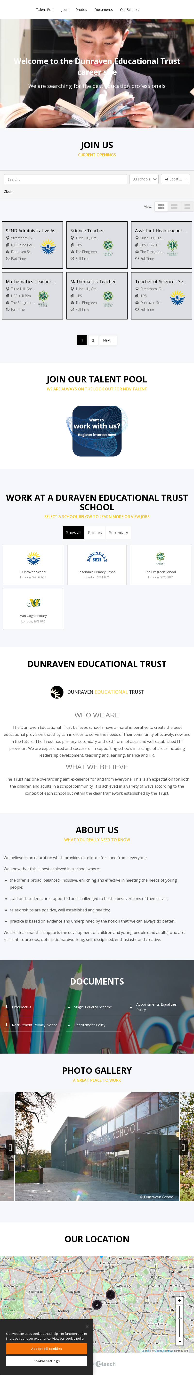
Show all (73, 532)
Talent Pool (45, 9)
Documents (103, 9)
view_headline (187, 206)
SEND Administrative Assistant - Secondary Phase (32, 230)
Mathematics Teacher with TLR (32, 281)
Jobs (65, 9)
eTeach (97, 1364)
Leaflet (146, 1350)
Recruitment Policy (89, 1024)
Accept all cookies (46, 1348)
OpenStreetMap (163, 1350)
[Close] (87, 1326)
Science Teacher (87, 230)
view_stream (174, 206)
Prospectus (21, 1006)
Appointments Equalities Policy (156, 1007)
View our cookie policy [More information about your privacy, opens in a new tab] (68, 1338)
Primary (95, 532)
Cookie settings (46, 1361)
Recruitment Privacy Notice (34, 1024)
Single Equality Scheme (93, 1006)
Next (107, 340)
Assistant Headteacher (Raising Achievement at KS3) (161, 230)
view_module (161, 206)
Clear (8, 191)
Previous (11, 1147)
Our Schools (129, 9)
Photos (81, 9)
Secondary (118, 532)
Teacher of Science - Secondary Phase (161, 281)
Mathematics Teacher (93, 281)
